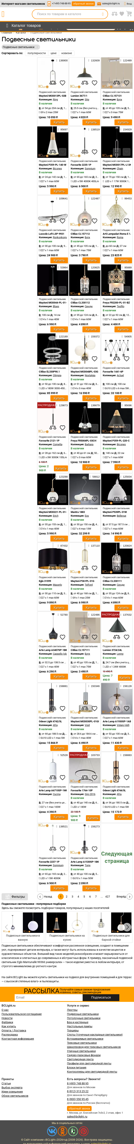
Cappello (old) (60, 653)
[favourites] (62, 83)
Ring (55, 99)
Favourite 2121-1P (49, 440)
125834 (126, 476)
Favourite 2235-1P (81, 164)
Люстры (72, 1009)
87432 (63, 545)
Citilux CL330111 (112, 581)
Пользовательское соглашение (22, 1014)
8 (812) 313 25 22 (77, 1091)
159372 (94, 336)
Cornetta (57, 444)
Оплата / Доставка (14, 1030)
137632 (126, 614)
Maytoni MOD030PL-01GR (85, 721)
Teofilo (120, 306)
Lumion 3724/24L (112, 650)
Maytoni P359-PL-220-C (116, 440)
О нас (5, 1009)
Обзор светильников (15, 1095)
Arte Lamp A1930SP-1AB (117, 721)
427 (107, 896)
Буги (119, 99)
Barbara (89, 444)
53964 (63, 267)
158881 (62, 686)
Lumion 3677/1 (79, 95)
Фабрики (7, 1022)
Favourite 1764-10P (82, 790)
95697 (63, 129)
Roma (120, 237)
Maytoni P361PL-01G (82, 581)
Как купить (9, 1026)
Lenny (120, 653)
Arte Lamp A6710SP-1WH (53, 790)
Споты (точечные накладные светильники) (95, 1034)
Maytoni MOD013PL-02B (52, 95)
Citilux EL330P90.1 (49, 371)
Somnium (90, 168)
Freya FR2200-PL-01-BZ (116, 302)
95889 (127, 267)
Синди (89, 306)
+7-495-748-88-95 (61, 3)
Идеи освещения (12, 1091)
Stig (87, 99)
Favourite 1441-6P (113, 371)
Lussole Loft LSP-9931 (51, 233)
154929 (126, 129)
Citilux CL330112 (80, 302)
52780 (63, 614)
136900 (62, 60)
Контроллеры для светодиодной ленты (92, 1071)
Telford (89, 584)
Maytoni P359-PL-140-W (52, 164)
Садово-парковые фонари (84, 1055)
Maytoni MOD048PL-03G (84, 371)
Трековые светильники (82, 1042)
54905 (127, 336)
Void (87, 725)
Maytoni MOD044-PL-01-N (53, 302)
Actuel (120, 375)
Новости (7, 1018)
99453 (127, 198)
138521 (62, 826)
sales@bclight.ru (111, 3)
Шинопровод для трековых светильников (94, 1047)
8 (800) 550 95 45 (77, 1099)
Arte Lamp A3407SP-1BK (53, 650)
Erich (55, 515)
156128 (126, 686)
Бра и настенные (77, 1022)
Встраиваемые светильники (85, 1038)
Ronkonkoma (60, 237)
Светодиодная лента (80, 1059)
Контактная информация (18, 1038)
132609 (94, 60)
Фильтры (15, 897)
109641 (62, 198)
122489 (126, 60)
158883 (126, 755)
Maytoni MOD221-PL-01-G (53, 512)
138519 (94, 129)
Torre (87, 865)
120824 (126, 545)
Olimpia (57, 375)
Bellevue (121, 515)
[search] (103, 14)
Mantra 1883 (78, 512)
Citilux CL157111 (80, 650)
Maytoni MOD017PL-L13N (117, 164)
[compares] (53, 83)
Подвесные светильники (83, 1014)
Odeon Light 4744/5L (114, 790)
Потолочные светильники (83, 1018)
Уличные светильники (81, 1051)
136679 (94, 405)
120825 (94, 267)
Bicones (57, 168)
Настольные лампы (79, 1026)
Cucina (57, 794)
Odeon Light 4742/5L (50, 721)
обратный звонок (83, 3)
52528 (63, 755)
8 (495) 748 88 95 (77, 1083)
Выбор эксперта (12, 1087)
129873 (62, 405)
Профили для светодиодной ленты (89, 1063)
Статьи (6, 1083)
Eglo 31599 (45, 581)
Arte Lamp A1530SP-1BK (85, 861)
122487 (94, 198)
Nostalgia (90, 375)
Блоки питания (76, 1067)
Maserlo (57, 584)
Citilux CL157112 (80, 233)
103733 (94, 755)
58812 (95, 476)
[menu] (23, 26)
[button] (127, 927)
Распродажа (10, 1034)
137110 (94, 545)
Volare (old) (123, 725)
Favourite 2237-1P (49, 861)
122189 (62, 336)
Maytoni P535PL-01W (115, 512)
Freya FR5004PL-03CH (83, 440)
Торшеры (73, 1030)
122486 (94, 614)
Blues (56, 306)
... (102, 896)
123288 (62, 476)
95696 (127, 405)
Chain (120, 168)
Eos (87, 515)
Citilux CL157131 (112, 95)
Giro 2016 (90, 794)
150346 (94, 686)
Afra (55, 725)
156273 (94, 826)
